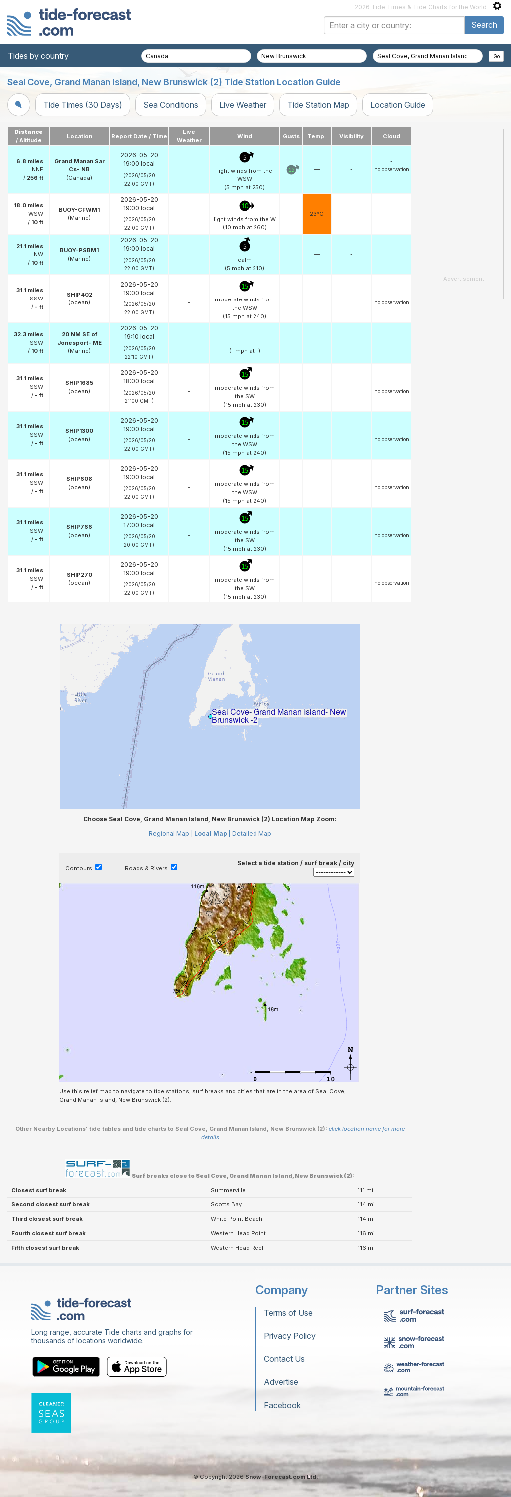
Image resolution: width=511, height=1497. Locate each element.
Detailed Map (251, 833)
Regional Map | (171, 833)
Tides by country (38, 56)
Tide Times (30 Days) (82, 105)
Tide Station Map (318, 105)
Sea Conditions (170, 105)
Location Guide (397, 105)
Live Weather (242, 105)
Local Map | (212, 833)
